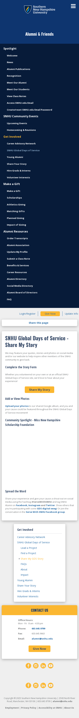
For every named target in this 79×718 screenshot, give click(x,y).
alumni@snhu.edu (42, 638)
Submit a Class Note (18, 258)
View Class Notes (16, 96)
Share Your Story (17, 163)
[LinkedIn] (43, 665)
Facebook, (22, 505)
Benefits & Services (18, 265)
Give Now (50, 313)
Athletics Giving (16, 204)
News (10, 62)
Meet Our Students (18, 89)
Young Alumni (15, 157)
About (24, 569)
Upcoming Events (17, 123)
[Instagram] (36, 665)
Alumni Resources (15, 231)
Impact (24, 574)
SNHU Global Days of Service (23, 150)
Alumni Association (18, 245)
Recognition (14, 75)
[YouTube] (50, 665)
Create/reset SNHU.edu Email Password (29, 109)
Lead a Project (29, 547)
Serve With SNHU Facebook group (45, 511)
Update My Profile (17, 251)
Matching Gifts (16, 211)
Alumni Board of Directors (22, 292)
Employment (12, 707)
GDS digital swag (47, 508)
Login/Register (27, 313)
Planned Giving (15, 218)
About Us (69, 707)
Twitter (50, 505)
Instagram (34, 505)
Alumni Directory (17, 278)
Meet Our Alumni (17, 82)
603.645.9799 (38, 628)
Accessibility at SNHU (50, 707)
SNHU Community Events (20, 116)
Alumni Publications (18, 69)
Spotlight (10, 48)
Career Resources (17, 272)
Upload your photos (17, 406)
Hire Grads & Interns (18, 170)
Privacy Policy (28, 707)
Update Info (71, 313)
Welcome (12, 55)
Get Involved (12, 137)
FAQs (24, 564)
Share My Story (39, 390)
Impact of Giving (16, 224)
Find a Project (28, 553)
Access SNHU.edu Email (20, 102)
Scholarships (14, 197)
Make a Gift (11, 184)
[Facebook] (28, 665)
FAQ (9, 299)
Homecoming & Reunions (21, 129)
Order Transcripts (17, 238)
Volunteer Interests (18, 177)
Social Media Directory (20, 285)
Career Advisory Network (21, 143)
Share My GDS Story (32, 558)
